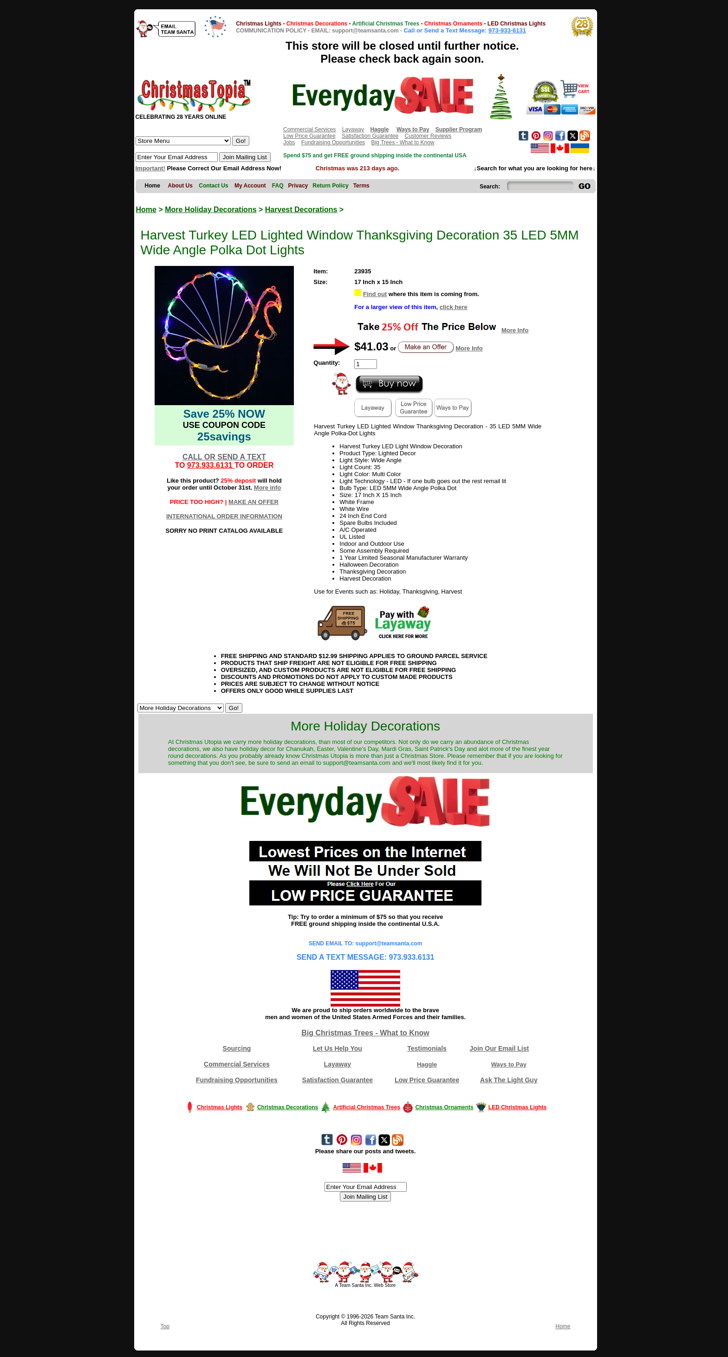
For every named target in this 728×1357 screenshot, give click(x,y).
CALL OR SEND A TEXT (224, 457)
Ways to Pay (508, 1064)
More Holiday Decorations (210, 209)
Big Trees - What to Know (402, 142)
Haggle (427, 1064)
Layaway (353, 129)
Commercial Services (309, 129)
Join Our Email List (499, 1048)
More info (267, 487)
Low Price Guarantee (309, 136)
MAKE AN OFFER (253, 501)
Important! (150, 168)
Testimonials (427, 1048)
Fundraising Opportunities (333, 142)
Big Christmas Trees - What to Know (365, 1033)
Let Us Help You (337, 1048)
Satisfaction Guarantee (370, 136)
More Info (515, 330)
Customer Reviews (427, 136)
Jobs (289, 142)
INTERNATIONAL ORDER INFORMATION (224, 516)
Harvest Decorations (301, 209)
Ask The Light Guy (509, 1080)
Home (146, 209)
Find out (375, 294)
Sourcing (237, 1048)
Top (165, 1326)
